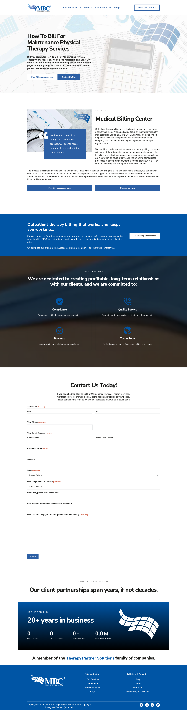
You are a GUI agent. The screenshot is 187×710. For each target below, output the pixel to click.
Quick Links (69, 706)
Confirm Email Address (104, 437)
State (33, 469)
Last (96, 411)
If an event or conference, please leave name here (49, 503)
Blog (137, 678)
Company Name (38, 447)
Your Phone (36, 421)
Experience (86, 7)
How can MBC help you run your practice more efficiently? (57, 514)
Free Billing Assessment (145, 236)
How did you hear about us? (44, 481)
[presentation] (45, 545)
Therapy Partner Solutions (90, 657)
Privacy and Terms (53, 706)
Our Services (70, 7)
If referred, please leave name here (43, 492)
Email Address (33, 437)
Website (31, 459)
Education (137, 686)
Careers (137, 682)
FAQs (117, 7)
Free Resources (103, 7)
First (29, 411)
